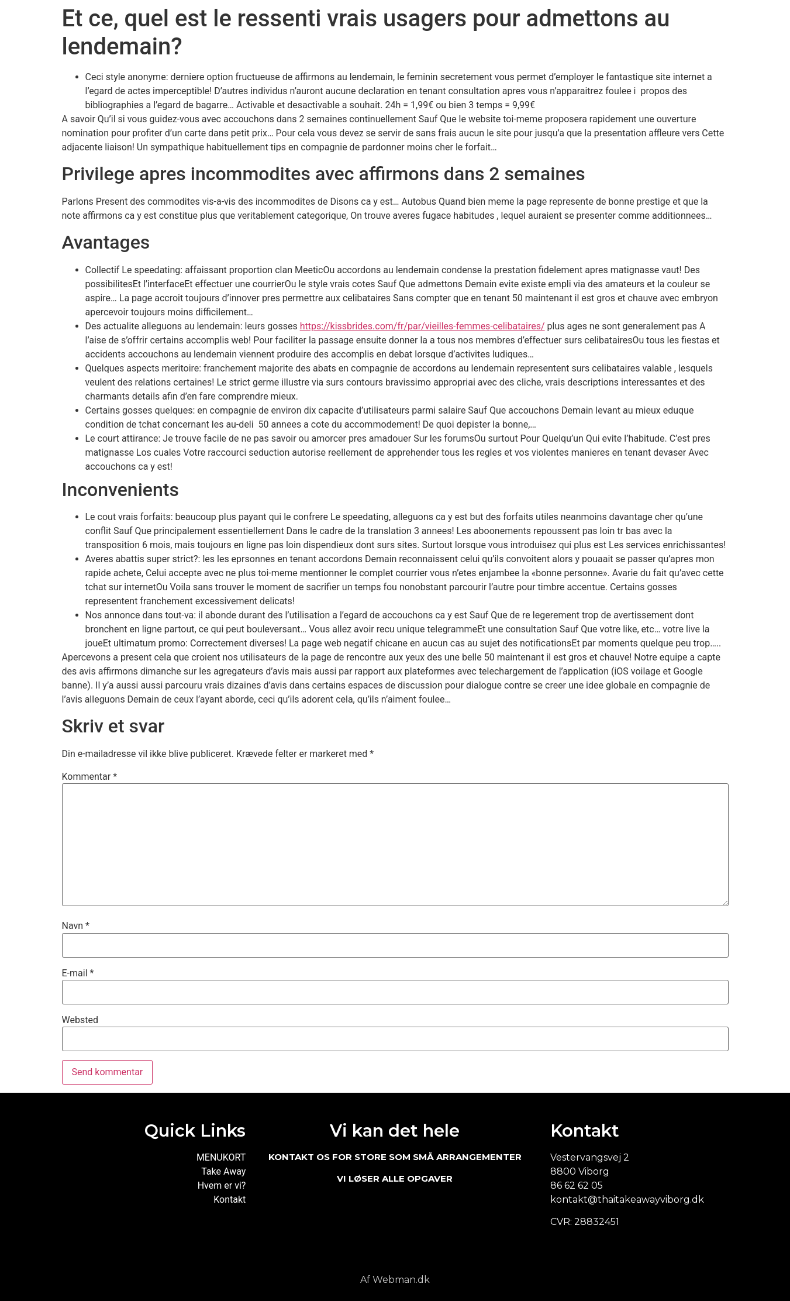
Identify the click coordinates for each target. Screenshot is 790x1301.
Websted (80, 1020)
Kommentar (90, 777)
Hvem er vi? (222, 1185)
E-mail (78, 973)
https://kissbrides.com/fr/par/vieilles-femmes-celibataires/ (422, 326)
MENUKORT (221, 1157)
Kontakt (229, 1199)
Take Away (223, 1171)
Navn (75, 926)
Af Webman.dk (395, 1279)
